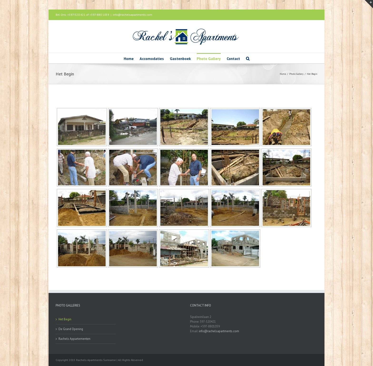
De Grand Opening (71, 329)
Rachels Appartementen (74, 339)
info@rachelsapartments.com (132, 14)
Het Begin (65, 319)
